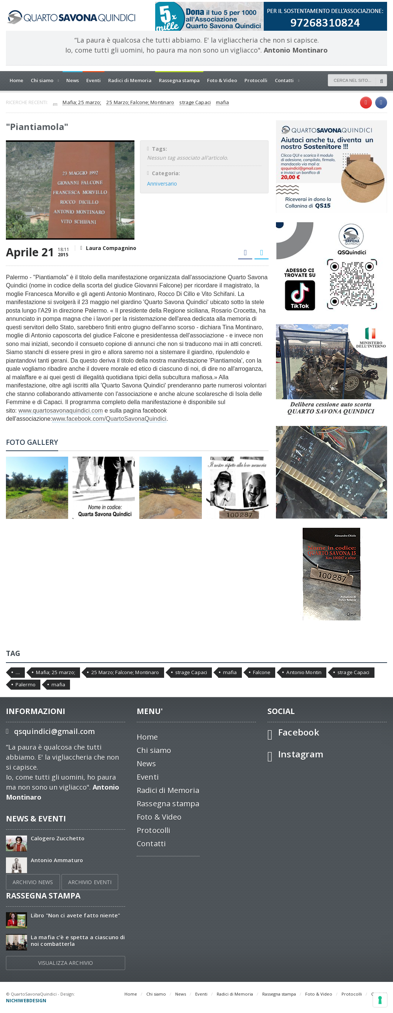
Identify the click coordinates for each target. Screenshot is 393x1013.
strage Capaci (192, 102)
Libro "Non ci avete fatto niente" (75, 915)
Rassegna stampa (179, 80)
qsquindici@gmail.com (54, 731)
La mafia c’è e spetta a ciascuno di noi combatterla (77, 940)
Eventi (93, 80)
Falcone (258, 672)
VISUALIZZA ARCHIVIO (66, 962)
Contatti (151, 844)
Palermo (25, 684)
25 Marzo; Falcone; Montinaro (139, 102)
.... (55, 102)
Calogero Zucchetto (57, 838)
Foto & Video (222, 80)
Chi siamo (154, 750)
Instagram (300, 754)
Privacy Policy (20, 1000)
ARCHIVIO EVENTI (88, 882)
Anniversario (162, 183)
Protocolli (255, 80)
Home (16, 80)
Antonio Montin (300, 672)
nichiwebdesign (95, 994)
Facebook (298, 732)
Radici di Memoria (129, 80)
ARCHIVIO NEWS (33, 882)
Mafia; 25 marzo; (81, 102)
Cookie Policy (49, 1000)
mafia (219, 102)
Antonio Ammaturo (56, 860)
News (72, 80)
